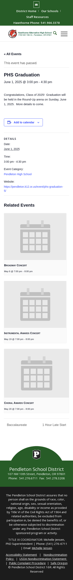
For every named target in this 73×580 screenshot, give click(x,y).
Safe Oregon (59, 563)
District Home (26, 11)
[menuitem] (26, 11)
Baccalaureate (16, 425)
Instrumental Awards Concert (22, 333)
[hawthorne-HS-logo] (30, 33)
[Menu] (62, 33)
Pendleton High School (18, 174)
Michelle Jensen (42, 548)
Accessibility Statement (21, 555)
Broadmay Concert (15, 265)
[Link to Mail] (36, 5)
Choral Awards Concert (19, 402)
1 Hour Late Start (54, 425)
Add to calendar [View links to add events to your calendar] (24, 122)
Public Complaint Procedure (27, 563)
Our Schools (49, 11)
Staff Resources (37, 17)
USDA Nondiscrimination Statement (43, 559)
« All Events (12, 54)
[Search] (53, 33)
